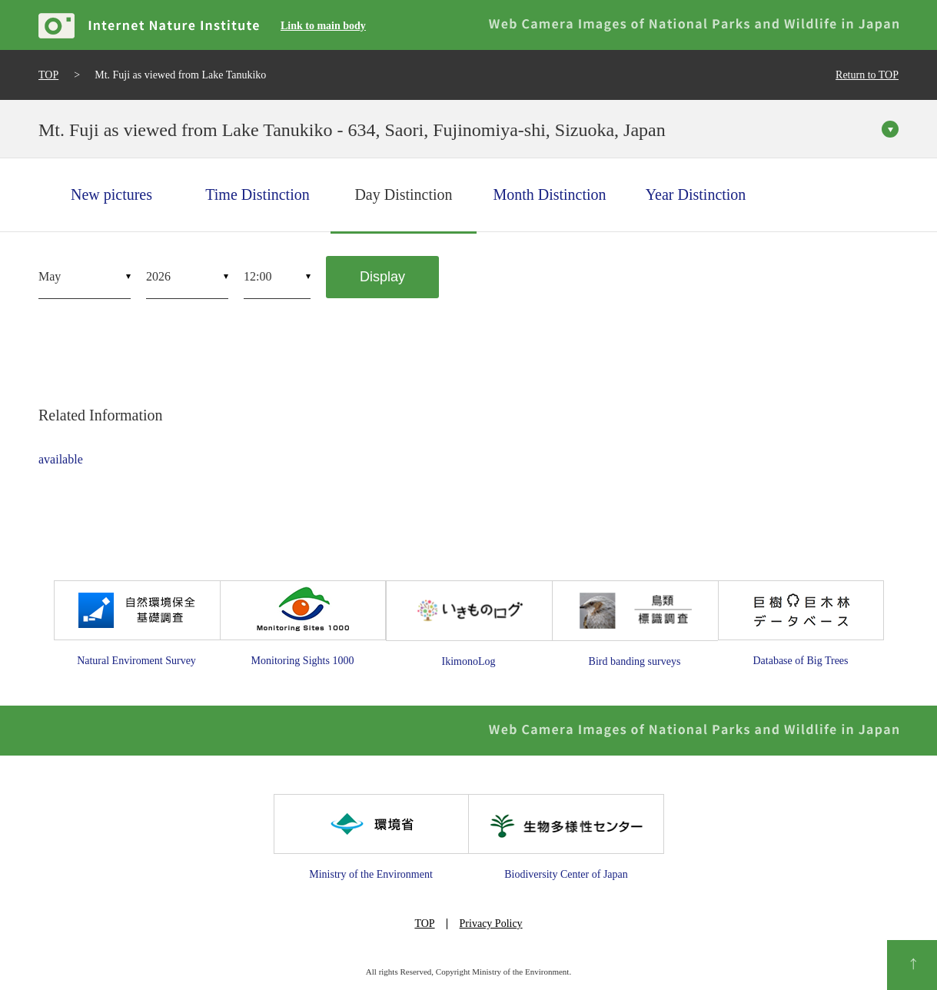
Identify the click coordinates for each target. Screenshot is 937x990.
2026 (158, 276)
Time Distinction (257, 194)
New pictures (111, 194)
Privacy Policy (491, 923)
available (60, 459)
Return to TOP (867, 75)
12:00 (257, 276)
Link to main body (323, 26)
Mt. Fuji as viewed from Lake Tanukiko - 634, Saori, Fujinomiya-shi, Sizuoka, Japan (352, 130)
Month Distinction (549, 194)
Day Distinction (403, 194)
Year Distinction (696, 194)
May (49, 276)
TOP (48, 75)
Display (382, 276)
